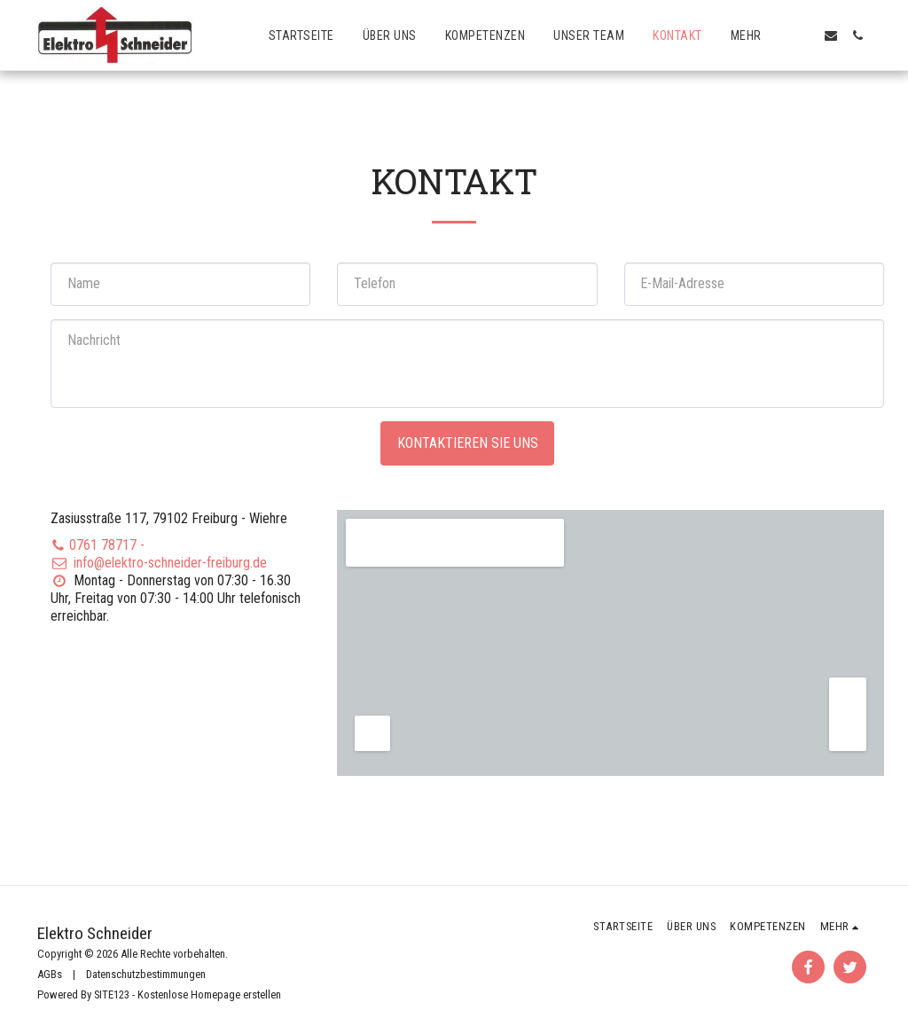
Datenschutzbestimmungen (146, 974)
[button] (804, 35)
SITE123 (111, 994)
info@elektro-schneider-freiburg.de (159, 562)
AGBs (49, 974)
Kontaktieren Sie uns (467, 443)
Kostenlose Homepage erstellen (209, 994)
